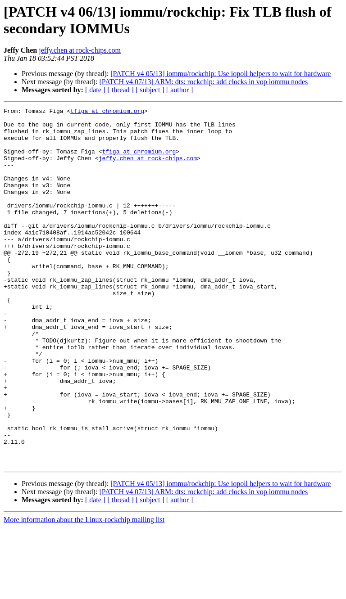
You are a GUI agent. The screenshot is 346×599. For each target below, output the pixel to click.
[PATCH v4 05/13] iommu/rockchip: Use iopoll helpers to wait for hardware (220, 73)
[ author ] (179, 90)
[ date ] (95, 90)
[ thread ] (120, 90)
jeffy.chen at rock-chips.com (80, 50)
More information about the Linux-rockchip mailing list (84, 591)
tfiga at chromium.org (107, 112)
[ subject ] (150, 90)
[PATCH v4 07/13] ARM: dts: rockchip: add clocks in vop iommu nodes (203, 82)
